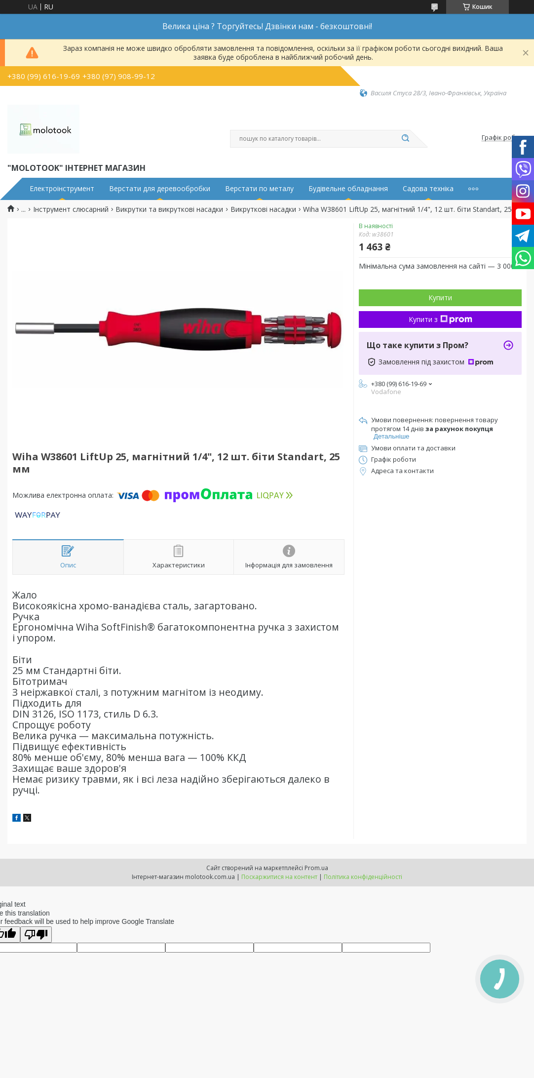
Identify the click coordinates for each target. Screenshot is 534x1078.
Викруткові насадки (263, 209)
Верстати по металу (259, 188)
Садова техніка (428, 188)
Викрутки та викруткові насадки (169, 209)
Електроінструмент (62, 188)
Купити (440, 297)
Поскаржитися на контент (279, 877)
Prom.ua (316, 868)
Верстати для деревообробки (159, 188)
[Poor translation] (36, 934)
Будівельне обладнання (348, 188)
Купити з (440, 319)
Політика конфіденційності (363, 877)
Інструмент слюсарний (71, 209)
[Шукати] (405, 139)
